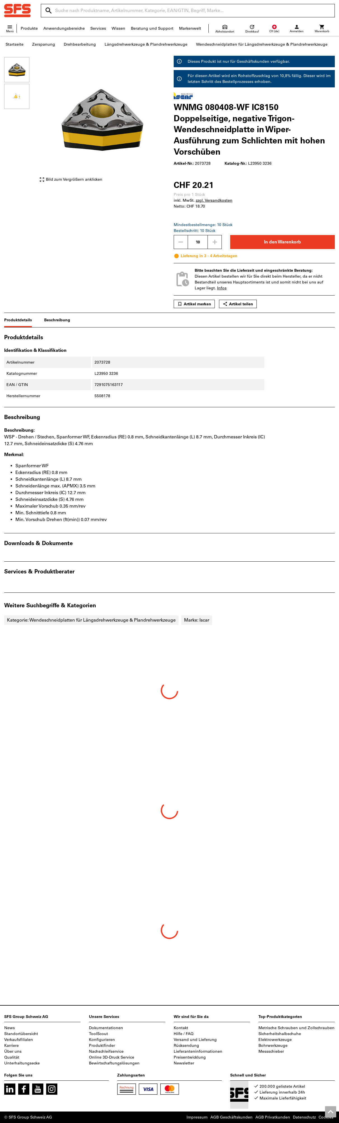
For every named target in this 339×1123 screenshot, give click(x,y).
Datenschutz (304, 1117)
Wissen (118, 28)
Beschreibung (57, 320)
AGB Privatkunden (272, 1117)
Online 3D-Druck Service (111, 1057)
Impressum (197, 1117)
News (9, 1028)
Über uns (13, 1051)
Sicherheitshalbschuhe (279, 1033)
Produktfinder (102, 1045)
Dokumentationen (106, 1028)
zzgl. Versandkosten (214, 200)
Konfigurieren (102, 1039)
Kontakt (181, 1028)
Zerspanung (43, 44)
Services (98, 28)
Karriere (11, 1045)
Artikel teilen (238, 303)
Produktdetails (18, 320)
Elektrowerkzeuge (275, 1039)
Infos (222, 288)
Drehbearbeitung (80, 44)
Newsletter (184, 1063)
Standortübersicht (21, 1033)
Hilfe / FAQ (184, 1033)
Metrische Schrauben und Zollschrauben (296, 1028)
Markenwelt (190, 28)
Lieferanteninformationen (198, 1051)
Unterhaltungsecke (22, 1063)
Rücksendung (186, 1045)
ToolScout (98, 1033)
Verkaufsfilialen (18, 1039)
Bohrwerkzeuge (273, 1045)
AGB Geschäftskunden (231, 1117)
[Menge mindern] (181, 242)
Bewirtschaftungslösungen (114, 1063)
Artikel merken (194, 303)
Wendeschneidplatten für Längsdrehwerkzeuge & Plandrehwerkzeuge (262, 44)
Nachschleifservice (106, 1051)
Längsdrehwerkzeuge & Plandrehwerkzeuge (146, 44)
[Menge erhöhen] (215, 242)
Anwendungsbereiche (64, 28)
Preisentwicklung (190, 1057)
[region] (21, 122)
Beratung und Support (152, 28)
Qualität (11, 1057)
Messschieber (271, 1051)
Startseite (14, 44)
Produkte (29, 28)
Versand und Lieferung (195, 1039)
